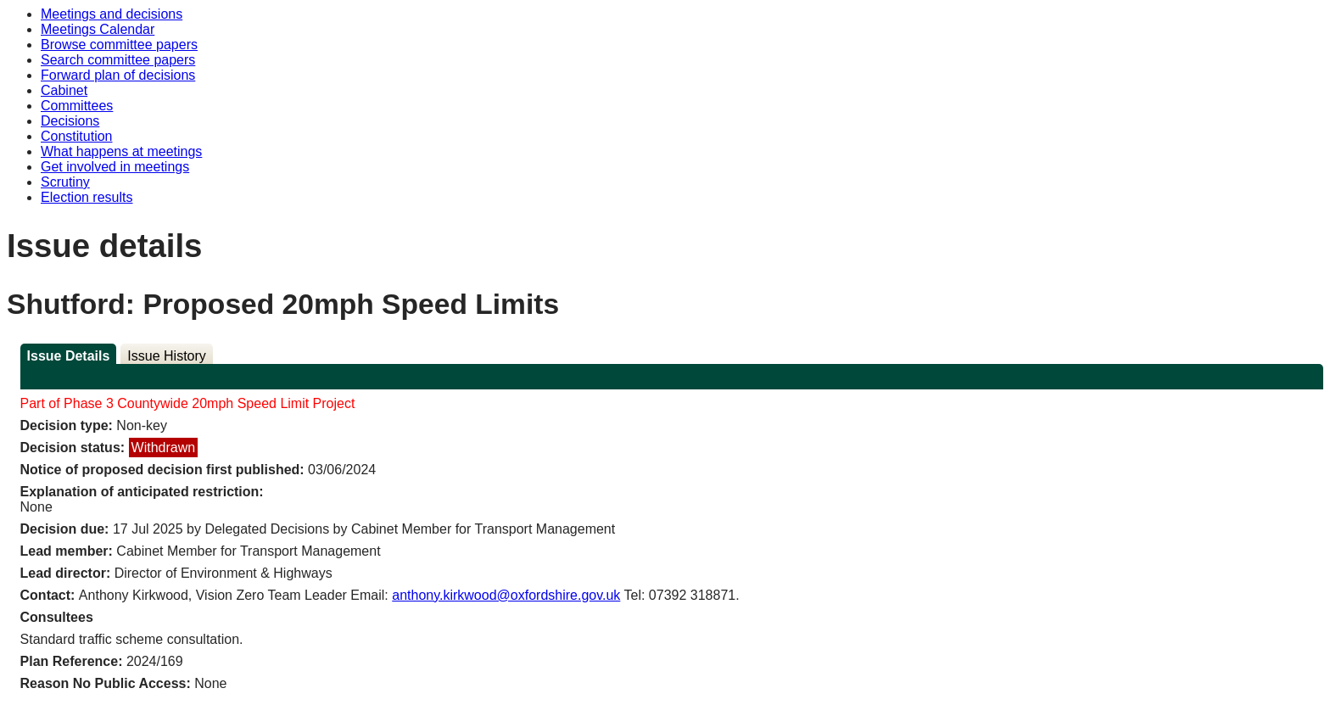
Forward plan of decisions (118, 75)
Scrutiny (65, 182)
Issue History (166, 356)
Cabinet (64, 90)
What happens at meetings (121, 151)
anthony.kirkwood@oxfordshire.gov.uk (506, 595)
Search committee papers (118, 60)
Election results (87, 197)
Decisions (70, 121)
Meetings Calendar (97, 29)
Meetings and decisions (111, 14)
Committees (77, 105)
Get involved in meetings (115, 166)
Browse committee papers (119, 44)
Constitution (77, 136)
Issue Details (68, 356)
